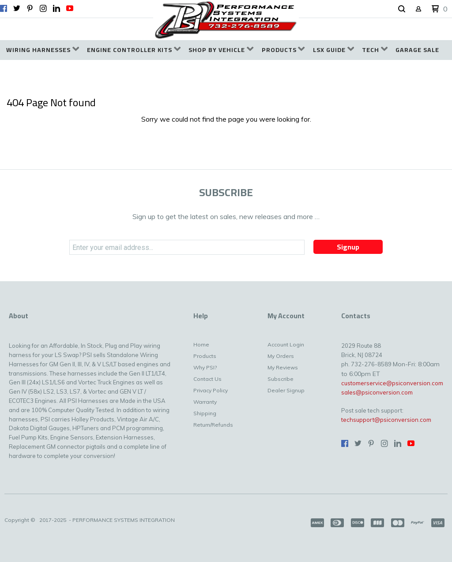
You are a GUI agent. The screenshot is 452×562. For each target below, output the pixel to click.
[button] (401, 9)
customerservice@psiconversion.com (392, 383)
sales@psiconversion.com (377, 392)
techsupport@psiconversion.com (386, 419)
